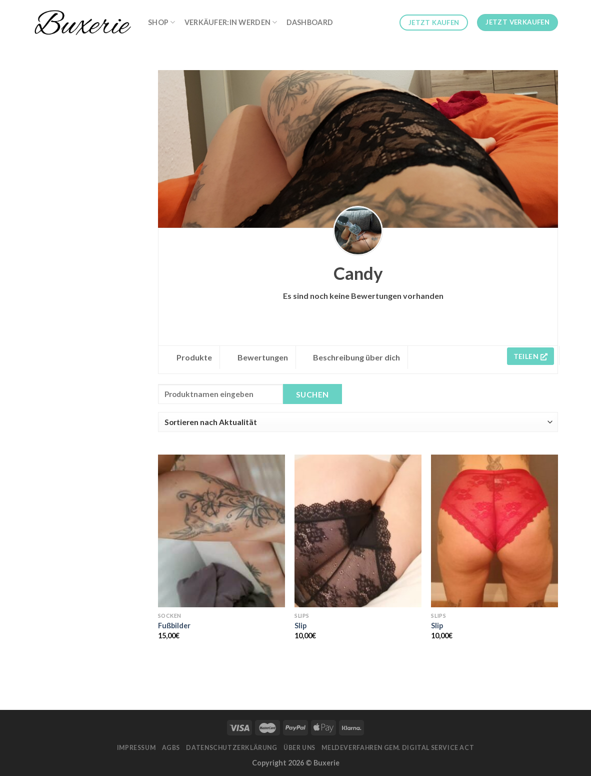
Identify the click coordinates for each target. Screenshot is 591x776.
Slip (300, 625)
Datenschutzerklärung (231, 747)
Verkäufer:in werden (231, 22)
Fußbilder (174, 625)
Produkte (194, 357)
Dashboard (310, 22)
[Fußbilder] (221, 531)
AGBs (171, 747)
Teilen (531, 356)
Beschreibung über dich (356, 357)
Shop (162, 22)
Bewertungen (263, 357)
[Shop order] (358, 422)
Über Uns (300, 747)
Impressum (136, 747)
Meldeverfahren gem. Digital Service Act (398, 747)
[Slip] (358, 531)
